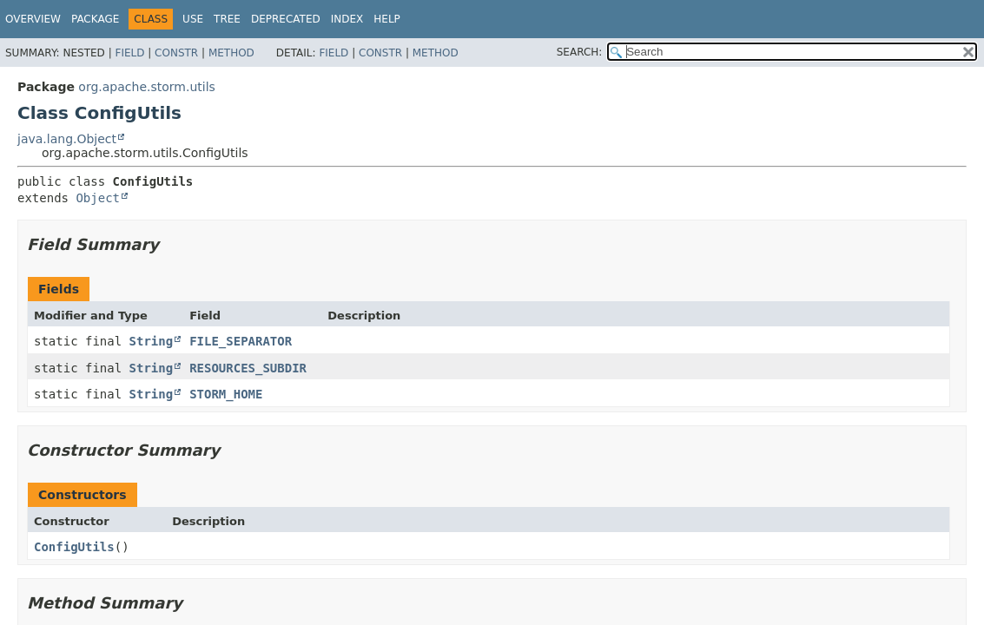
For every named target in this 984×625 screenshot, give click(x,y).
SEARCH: (580, 52)
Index (347, 19)
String (151, 341)
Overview (33, 19)
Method (231, 53)
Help (386, 19)
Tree (227, 19)
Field (129, 53)
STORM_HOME (225, 394)
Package (95, 19)
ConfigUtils (74, 547)
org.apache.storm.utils (146, 87)
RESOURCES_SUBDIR (248, 368)
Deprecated (285, 19)
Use (192, 19)
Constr (176, 53)
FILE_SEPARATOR (240, 341)
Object (98, 198)
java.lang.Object (66, 139)
